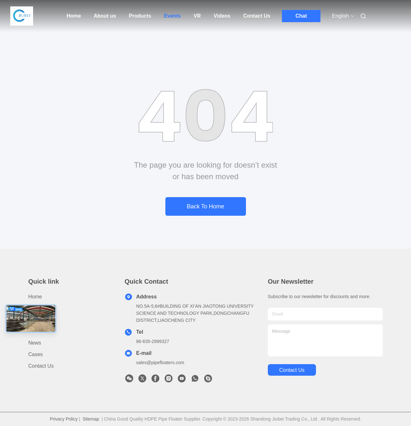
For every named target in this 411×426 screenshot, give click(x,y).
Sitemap (91, 419)
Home (74, 16)
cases (35, 354)
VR (197, 16)
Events (172, 16)
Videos (222, 16)
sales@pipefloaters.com (160, 362)
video (34, 331)
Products (140, 16)
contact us (291, 370)
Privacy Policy (64, 419)
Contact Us (256, 16)
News (34, 343)
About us (105, 16)
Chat (301, 16)
